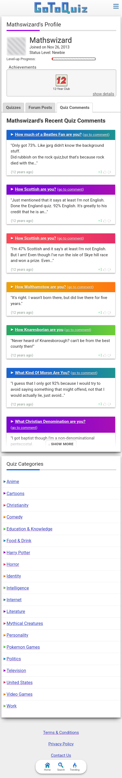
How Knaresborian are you (39, 329)
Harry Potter (18, 552)
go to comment (96, 135)
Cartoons (15, 493)
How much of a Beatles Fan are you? (48, 134)
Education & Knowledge (30, 529)
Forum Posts (40, 107)
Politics (14, 658)
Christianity (17, 505)
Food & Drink (19, 540)
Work (12, 706)
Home (47, 766)
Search (61, 766)
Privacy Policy (61, 744)
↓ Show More (60, 443)
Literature (16, 611)
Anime (13, 481)
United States (20, 682)
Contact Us (61, 755)
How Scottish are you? (35, 189)
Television (16, 670)
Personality (17, 635)
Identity (14, 576)
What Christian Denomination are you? (50, 421)
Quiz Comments (74, 107)
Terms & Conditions (61, 732)
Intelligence (18, 588)
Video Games (20, 694)
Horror (13, 564)
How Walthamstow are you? (40, 287)
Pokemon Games (23, 647)
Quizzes (13, 107)
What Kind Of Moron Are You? (42, 372)
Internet (14, 599)
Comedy (15, 517)
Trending (74, 766)
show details (103, 94)
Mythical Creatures (25, 623)
